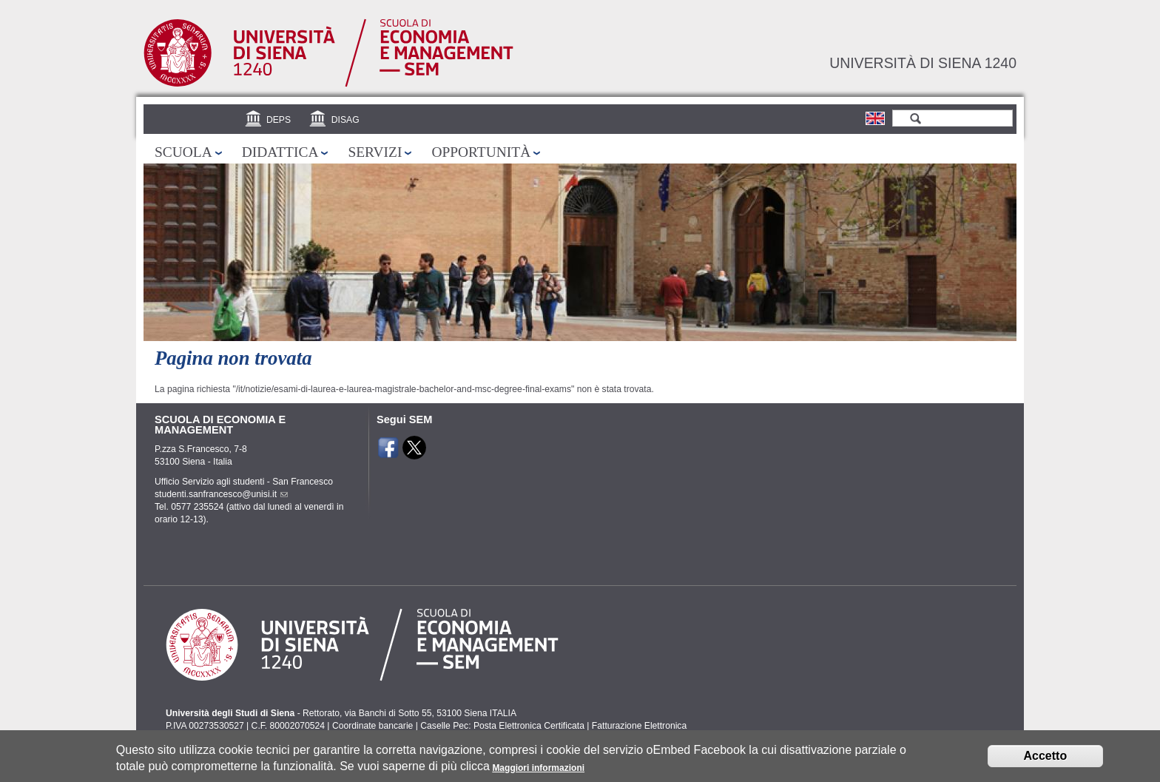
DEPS (278, 120)
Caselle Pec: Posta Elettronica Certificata (502, 726)
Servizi (375, 152)
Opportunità (480, 152)
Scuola (183, 152)
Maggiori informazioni (538, 772)
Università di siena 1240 (922, 63)
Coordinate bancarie (372, 726)
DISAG (345, 120)
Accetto (1046, 760)
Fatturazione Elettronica (639, 726)
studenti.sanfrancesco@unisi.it (221, 494)
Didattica (280, 152)
